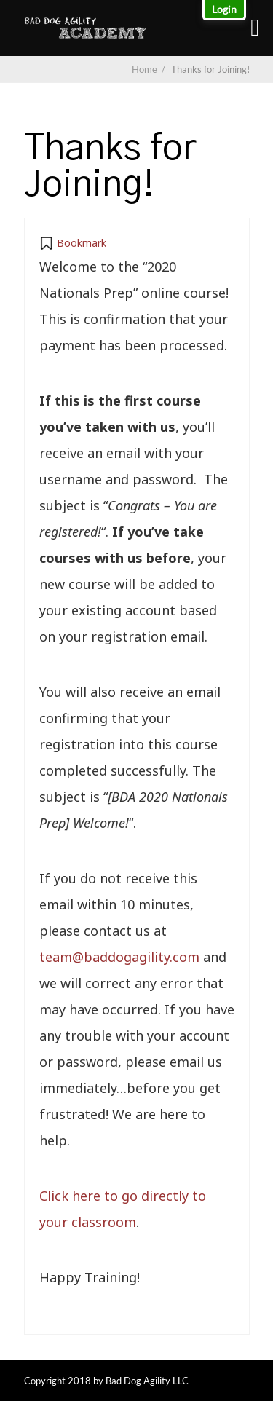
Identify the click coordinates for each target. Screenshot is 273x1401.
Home (144, 69)
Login (224, 9)
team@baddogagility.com (119, 957)
